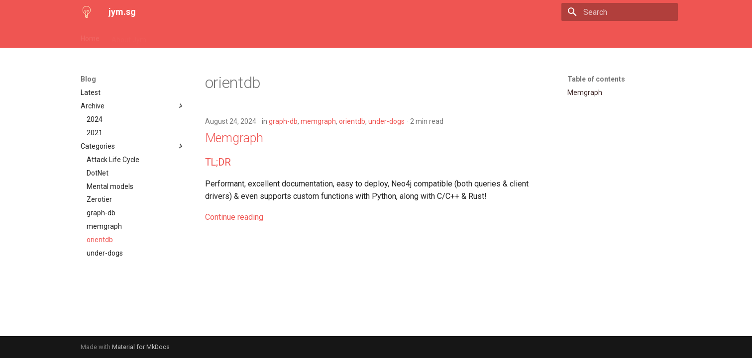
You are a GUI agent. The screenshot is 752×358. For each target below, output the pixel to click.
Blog (165, 36)
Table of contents (596, 79)
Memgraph (234, 138)
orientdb (352, 121)
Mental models (207, 36)
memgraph (318, 121)
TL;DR (218, 162)
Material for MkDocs (141, 347)
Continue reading (234, 217)
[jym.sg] (87, 12)
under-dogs (386, 121)
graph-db (283, 121)
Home (90, 36)
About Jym (128, 36)
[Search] (619, 12)
